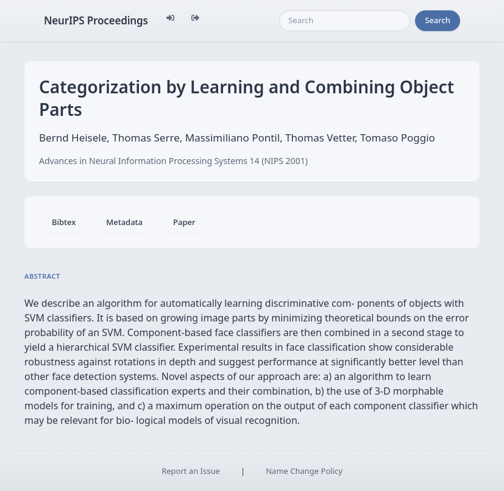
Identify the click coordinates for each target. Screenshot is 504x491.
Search (437, 20)
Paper (184, 222)
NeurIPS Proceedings (96, 20)
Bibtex (64, 222)
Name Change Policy (304, 470)
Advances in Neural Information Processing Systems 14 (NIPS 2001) (173, 161)
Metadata (124, 222)
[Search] (344, 20)
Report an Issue (190, 470)
